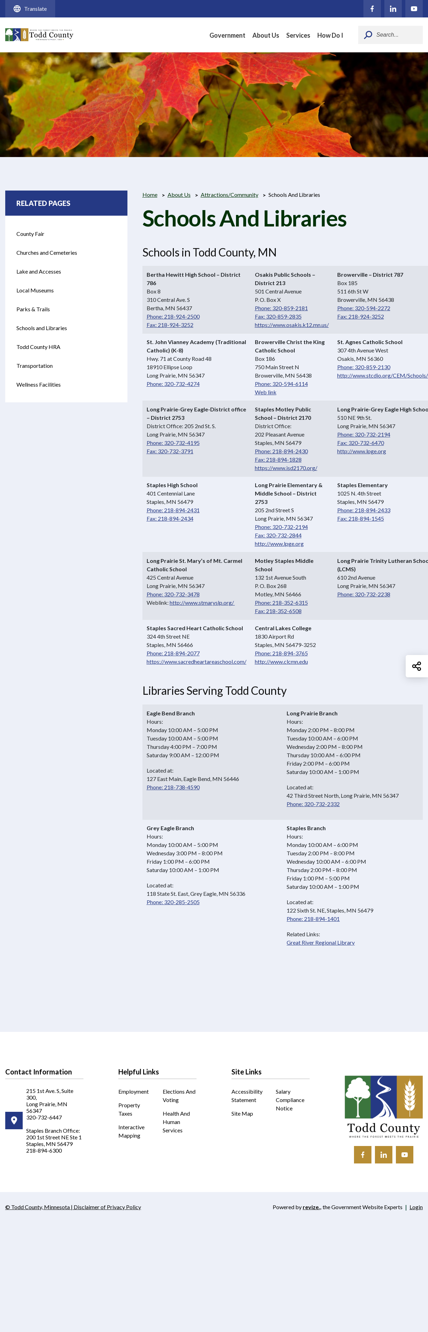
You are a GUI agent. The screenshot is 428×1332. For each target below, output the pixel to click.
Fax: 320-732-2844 (278, 535)
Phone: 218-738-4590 (173, 787)
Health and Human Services (176, 1121)
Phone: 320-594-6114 (281, 383)
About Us (265, 35)
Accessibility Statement (247, 1095)
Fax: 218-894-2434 (170, 518)
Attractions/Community (229, 194)
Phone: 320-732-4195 (173, 442)
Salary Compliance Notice (290, 1099)
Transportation (42, 368)
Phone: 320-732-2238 (363, 594)
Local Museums (35, 290)
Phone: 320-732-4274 (173, 383)
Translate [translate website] (30, 8)
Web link (265, 392)
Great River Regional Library (321, 942)
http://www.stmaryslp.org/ (202, 602)
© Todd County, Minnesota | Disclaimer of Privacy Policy (73, 1207)
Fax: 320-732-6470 (360, 442)
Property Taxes (129, 1109)
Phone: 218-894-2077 (173, 653)
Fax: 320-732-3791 (170, 451)
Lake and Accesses (38, 271)
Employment (133, 1091)
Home (149, 194)
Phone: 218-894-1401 (313, 918)
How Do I (330, 35)
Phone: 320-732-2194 (363, 434)
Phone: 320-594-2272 (363, 308)
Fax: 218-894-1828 (278, 459)
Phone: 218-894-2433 (363, 510)
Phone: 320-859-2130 (363, 367)
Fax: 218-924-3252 (170, 324)
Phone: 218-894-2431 (173, 510)
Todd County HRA (42, 349)
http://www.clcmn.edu (281, 661)
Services (298, 35)
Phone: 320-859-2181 (281, 308)
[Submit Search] (368, 35)
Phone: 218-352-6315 (281, 602)
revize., (312, 1207)
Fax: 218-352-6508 (278, 611)
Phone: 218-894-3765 (281, 653)
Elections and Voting (179, 1095)
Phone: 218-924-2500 (173, 316)
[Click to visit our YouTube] (414, 8)
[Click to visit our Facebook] (372, 8)
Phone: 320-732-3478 (173, 594)
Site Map (242, 1113)
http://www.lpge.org (361, 451)
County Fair (42, 236)
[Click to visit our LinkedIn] (393, 8)
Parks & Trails (33, 309)
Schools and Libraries (41, 328)
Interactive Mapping (135, 1132)
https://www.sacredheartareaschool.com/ (196, 661)
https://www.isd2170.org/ (286, 467)
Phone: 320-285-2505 (173, 902)
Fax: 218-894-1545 (360, 518)
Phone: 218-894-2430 (281, 451)
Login (416, 1207)
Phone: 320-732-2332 (313, 804)
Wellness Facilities (38, 384)
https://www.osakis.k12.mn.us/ (292, 324)
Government (227, 35)
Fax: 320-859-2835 (278, 316)
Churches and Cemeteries (46, 252)
